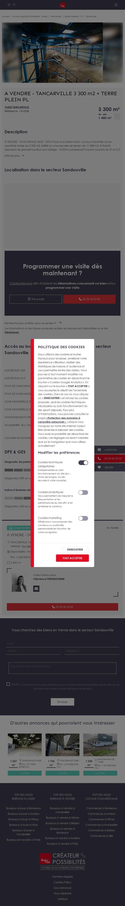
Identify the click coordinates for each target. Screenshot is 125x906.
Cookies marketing (56, 525)
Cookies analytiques (56, 499)
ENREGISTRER (75, 549)
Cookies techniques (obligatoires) (56, 471)
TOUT (72, 558)
